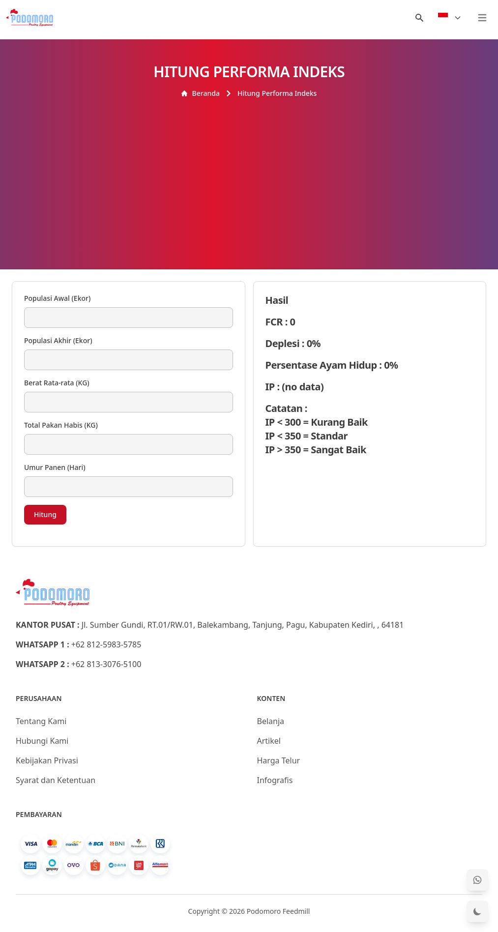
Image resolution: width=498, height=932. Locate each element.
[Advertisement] (249, 172)
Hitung (45, 514)
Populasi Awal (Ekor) (57, 298)
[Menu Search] (419, 18)
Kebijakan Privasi (47, 760)
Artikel (269, 740)
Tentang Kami (41, 721)
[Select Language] (450, 18)
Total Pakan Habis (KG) (61, 425)
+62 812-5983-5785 (106, 644)
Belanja (271, 721)
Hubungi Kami (42, 740)
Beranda (200, 93)
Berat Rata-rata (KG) (56, 382)
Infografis (275, 780)
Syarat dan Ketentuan (55, 780)
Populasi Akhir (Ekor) (58, 340)
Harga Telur (278, 760)
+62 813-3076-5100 (106, 664)
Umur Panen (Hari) (55, 467)
